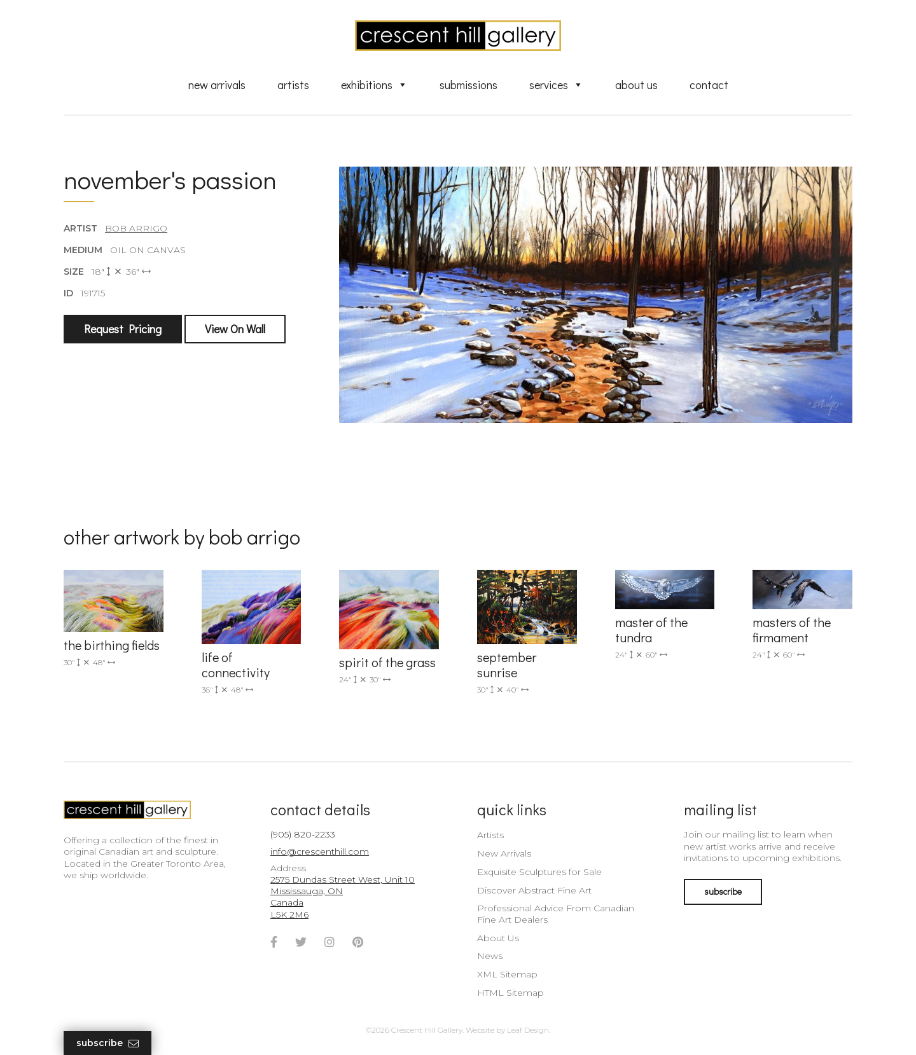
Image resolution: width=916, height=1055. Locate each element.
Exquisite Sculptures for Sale (539, 872)
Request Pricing (123, 328)
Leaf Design (528, 1030)
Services (556, 84)
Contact (709, 84)
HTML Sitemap (510, 992)
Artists (293, 84)
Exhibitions (374, 84)
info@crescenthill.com (319, 851)
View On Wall (235, 328)
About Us (636, 84)
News (490, 956)
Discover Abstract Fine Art (534, 890)
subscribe (723, 891)
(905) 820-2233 (302, 834)
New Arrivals (217, 84)
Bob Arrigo (136, 228)
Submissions (468, 84)
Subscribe (107, 1043)
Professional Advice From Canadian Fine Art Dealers (555, 913)
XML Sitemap (507, 974)
